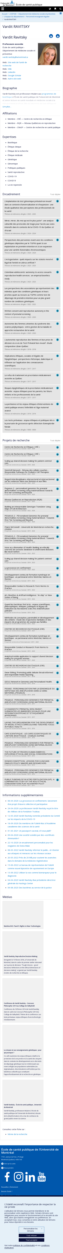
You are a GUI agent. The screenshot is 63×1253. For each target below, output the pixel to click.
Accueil (4, 14)
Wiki (9, 69)
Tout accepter (31, 1240)
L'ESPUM (13, 14)
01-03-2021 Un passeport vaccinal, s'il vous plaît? (29, 830)
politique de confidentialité (24, 1245)
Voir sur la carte (9, 1164)
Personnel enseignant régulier (37, 16)
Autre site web (14, 78)
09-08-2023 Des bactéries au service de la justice (30, 887)
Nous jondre (9, 1168)
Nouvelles (4, 1187)
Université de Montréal (7, 3)
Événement (14, 1187)
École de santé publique (29, 4)
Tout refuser (31, 1235)
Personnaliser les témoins (33, 1229)
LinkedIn (11, 72)
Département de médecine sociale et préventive (36, 14)
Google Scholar (14, 75)
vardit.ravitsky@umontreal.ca (15, 57)
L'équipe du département (14, 16)
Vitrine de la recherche (17, 1134)
